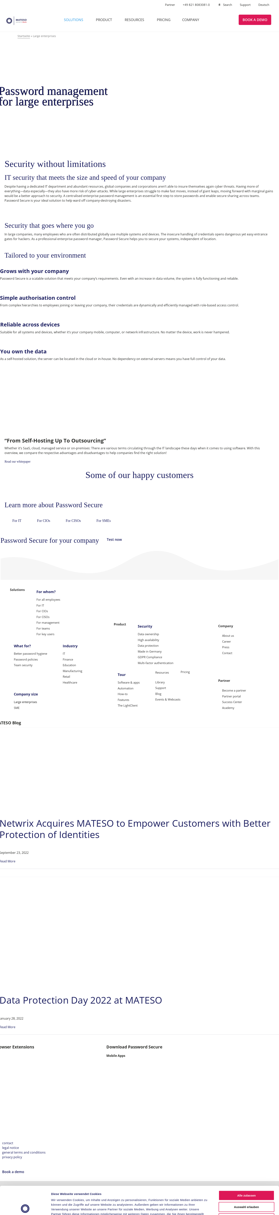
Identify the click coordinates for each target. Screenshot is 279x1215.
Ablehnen (246, 1190)
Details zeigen (207, 1207)
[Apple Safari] (97, 1053)
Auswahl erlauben (246, 1178)
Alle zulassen (246, 1167)
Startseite (24, 36)
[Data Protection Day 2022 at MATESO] (90, 882)
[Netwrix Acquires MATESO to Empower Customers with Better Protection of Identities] (76, 733)
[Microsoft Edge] (66, 1053)
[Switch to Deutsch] (263, 5)
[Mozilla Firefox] (33, 1053)
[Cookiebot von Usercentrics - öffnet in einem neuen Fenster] (25, 1207)
